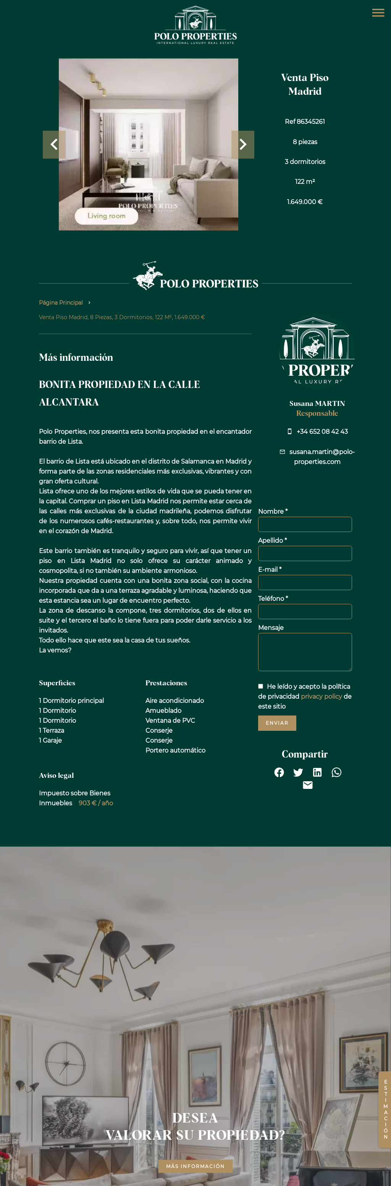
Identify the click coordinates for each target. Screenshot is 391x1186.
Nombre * (273, 511)
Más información (195, 1166)
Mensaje (271, 627)
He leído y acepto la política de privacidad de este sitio (305, 696)
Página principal (61, 302)
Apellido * (272, 540)
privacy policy (321, 696)
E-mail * (269, 569)
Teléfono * (273, 598)
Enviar (277, 723)
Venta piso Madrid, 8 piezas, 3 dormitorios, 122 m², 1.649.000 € (122, 317)
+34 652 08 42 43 (322, 431)
